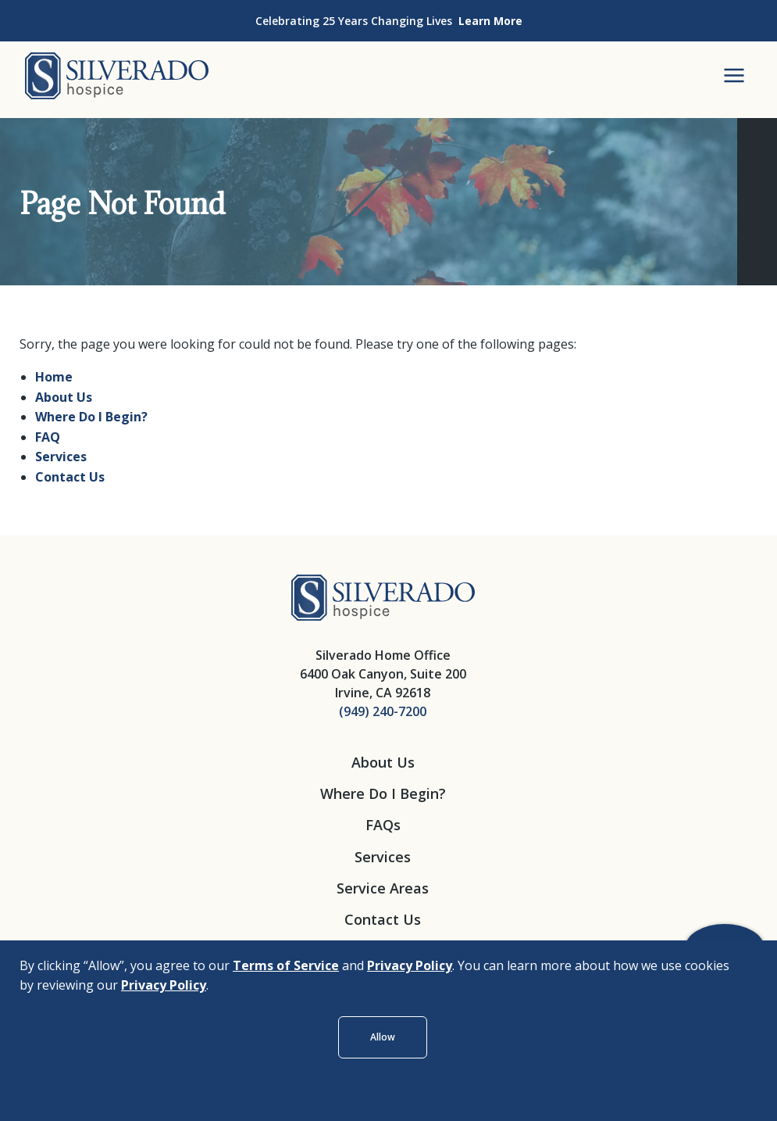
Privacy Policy (409, 965)
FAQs (383, 824)
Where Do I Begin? (91, 416)
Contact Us (70, 476)
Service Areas (383, 888)
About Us (63, 397)
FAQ (47, 437)
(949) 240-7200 (382, 711)
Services (61, 456)
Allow (382, 1037)
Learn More (490, 20)
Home (54, 376)
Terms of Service (286, 965)
